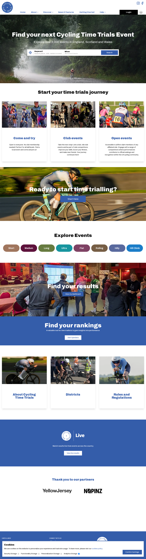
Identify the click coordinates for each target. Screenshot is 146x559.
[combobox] (45, 53)
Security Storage (16, 553)
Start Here (73, 199)
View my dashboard (73, 294)
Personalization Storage (52, 553)
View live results (73, 453)
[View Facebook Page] (142, 3)
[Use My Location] (30, 52)
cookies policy (94, 548)
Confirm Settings (126, 552)
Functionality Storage (33, 553)
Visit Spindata (73, 338)
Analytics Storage (71, 553)
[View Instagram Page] (138, 3)
